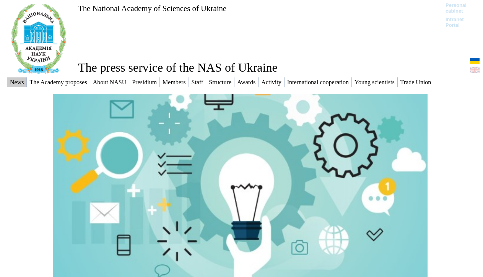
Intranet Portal (455, 22)
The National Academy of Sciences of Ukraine (152, 8)
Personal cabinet (456, 8)
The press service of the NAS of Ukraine (178, 67)
